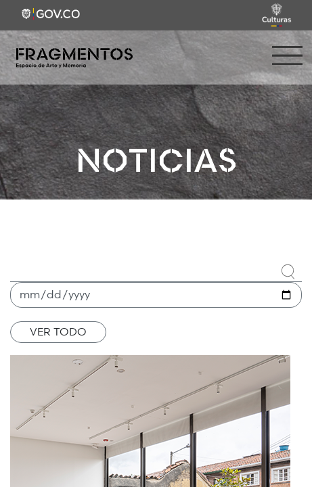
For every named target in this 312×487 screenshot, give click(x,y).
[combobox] (156, 269)
